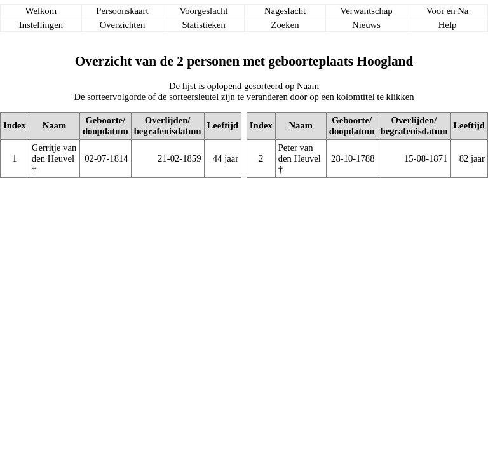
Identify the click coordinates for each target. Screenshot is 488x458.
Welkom (41, 11)
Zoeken (285, 25)
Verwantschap (366, 11)
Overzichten (123, 25)
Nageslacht (285, 11)
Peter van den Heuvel (299, 152)
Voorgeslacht (204, 11)
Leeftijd (223, 125)
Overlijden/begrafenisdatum (167, 125)
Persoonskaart (122, 11)
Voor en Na (447, 11)
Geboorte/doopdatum (105, 125)
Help (447, 25)
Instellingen (41, 25)
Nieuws (366, 25)
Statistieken (203, 25)
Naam (54, 125)
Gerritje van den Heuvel (54, 152)
